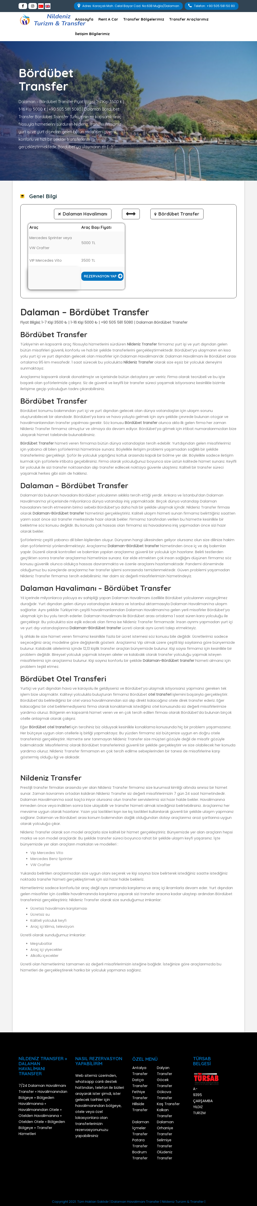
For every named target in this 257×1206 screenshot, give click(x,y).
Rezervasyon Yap (100, 276)
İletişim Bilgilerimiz (92, 33)
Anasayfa (84, 19)
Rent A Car (108, 19)
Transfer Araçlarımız (189, 19)
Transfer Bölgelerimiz (143, 19)
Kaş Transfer (168, 1103)
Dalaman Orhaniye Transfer (165, 1128)
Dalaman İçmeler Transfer (140, 1128)
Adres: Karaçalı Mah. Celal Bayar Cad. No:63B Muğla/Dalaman (128, 6)
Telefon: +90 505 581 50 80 (211, 6)
